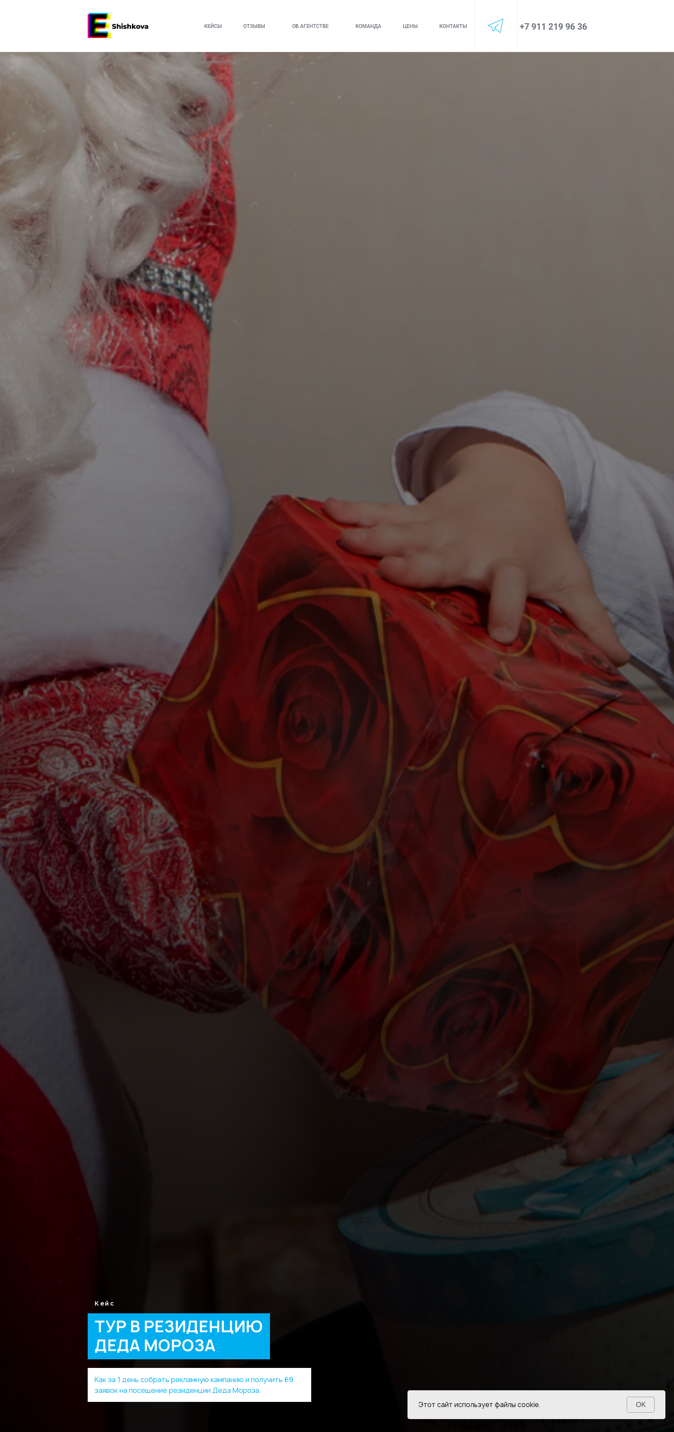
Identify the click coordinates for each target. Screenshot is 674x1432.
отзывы (254, 26)
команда (368, 26)
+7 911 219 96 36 (553, 27)
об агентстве (310, 26)
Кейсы (213, 26)
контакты (453, 26)
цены (410, 26)
